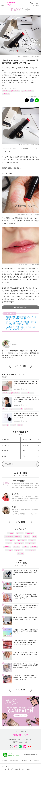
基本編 (27, 536)
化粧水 (25, 547)
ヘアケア (5, 451)
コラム (4, 456)
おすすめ (12, 409)
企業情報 (4, 760)
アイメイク (5, 445)
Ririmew (30, 393)
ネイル (24, 451)
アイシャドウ (10, 540)
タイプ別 (20, 553)
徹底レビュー (21, 540)
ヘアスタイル (18, 543)
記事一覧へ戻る (20, 365)
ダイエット (19, 550)
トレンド (32, 540)
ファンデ (19, 409)
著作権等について (26, 760)
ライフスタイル (30, 550)
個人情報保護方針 (14, 760)
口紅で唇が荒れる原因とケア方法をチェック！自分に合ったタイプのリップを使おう (21, 318)
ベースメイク (12, 88)
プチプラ (7, 547)
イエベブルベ (28, 409)
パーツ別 (16, 547)
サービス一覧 (5, 769)
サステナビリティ (26, 769)
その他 (24, 456)
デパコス (30, 91)
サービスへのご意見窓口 (24, 739)
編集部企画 (29, 533)
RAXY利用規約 (12, 739)
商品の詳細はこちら (20, 307)
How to (5, 409)
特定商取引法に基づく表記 (20, 742)
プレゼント (6, 93)
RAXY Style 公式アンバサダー (11, 91)
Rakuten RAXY (11, 4)
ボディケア (26, 445)
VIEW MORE (20, 522)
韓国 (34, 536)
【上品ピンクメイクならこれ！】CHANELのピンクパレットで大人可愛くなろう (20, 328)
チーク (24, 393)
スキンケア (5, 440)
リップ (24, 91)
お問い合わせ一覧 (15, 769)
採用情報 (36, 760)
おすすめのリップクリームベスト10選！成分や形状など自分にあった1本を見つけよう (21, 323)
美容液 (20, 425)
